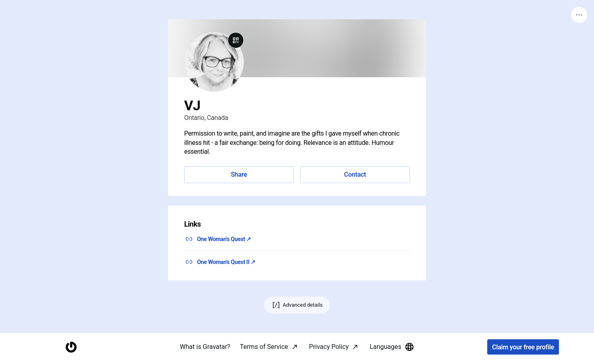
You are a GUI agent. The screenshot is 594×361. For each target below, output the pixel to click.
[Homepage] (71, 347)
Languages (392, 347)
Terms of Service (264, 347)
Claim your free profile (523, 347)
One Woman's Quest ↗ (224, 239)
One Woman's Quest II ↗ (226, 262)
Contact (355, 174)
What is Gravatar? (205, 347)
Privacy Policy (329, 347)
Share (239, 174)
